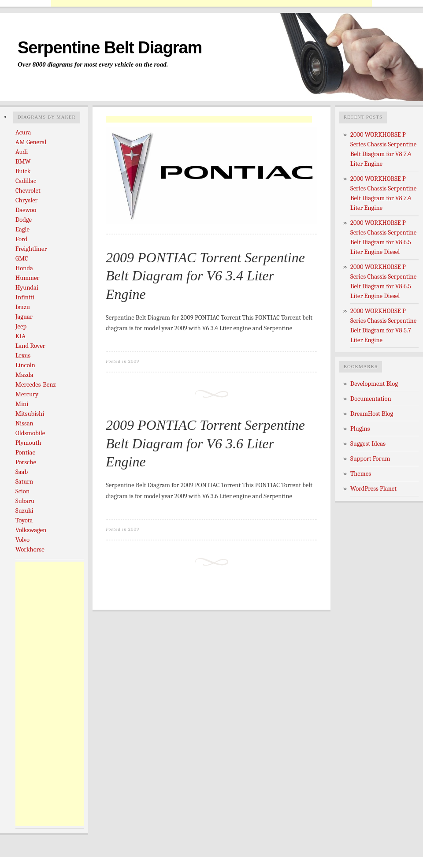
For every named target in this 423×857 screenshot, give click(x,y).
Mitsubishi (29, 413)
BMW (23, 161)
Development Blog (374, 384)
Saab (21, 472)
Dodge (23, 220)
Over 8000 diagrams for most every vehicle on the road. (93, 64)
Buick (22, 171)
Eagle (22, 229)
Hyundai (26, 287)
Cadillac (25, 181)
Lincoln (25, 365)
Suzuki (24, 510)
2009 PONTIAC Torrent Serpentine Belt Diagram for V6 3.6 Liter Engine (205, 443)
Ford (21, 239)
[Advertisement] (50, 694)
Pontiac (25, 452)
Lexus (22, 355)
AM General (30, 142)
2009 (133, 361)
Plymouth (28, 443)
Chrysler (26, 200)
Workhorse (30, 549)
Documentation (370, 398)
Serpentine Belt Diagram (110, 47)
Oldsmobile (30, 433)
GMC (21, 258)
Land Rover (30, 346)
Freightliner (31, 249)
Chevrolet (28, 190)
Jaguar (24, 316)
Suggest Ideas (368, 443)
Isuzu (22, 307)
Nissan (24, 423)
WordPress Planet (373, 488)
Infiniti (24, 297)
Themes (360, 473)
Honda (24, 268)
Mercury (26, 394)
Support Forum (370, 458)
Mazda (24, 375)
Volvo (22, 540)
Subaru (24, 501)
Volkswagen (30, 530)
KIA (20, 336)
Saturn (24, 481)
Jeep (20, 326)
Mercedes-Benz (35, 384)
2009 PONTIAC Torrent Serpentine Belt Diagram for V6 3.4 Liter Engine (205, 276)
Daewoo (25, 210)
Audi (21, 152)
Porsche (25, 462)
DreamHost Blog (371, 413)
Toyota (24, 520)
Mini (21, 404)
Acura (23, 132)
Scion (22, 491)
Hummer (27, 278)
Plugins (360, 428)
